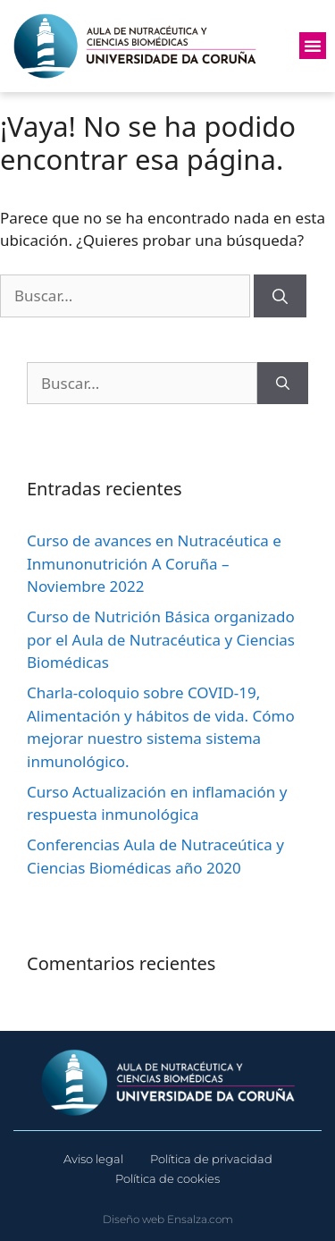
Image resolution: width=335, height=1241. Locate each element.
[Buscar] (280, 295)
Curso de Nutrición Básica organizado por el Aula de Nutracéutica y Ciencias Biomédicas (161, 639)
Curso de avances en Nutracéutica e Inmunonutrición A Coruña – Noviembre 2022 (154, 563)
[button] (312, 45)
